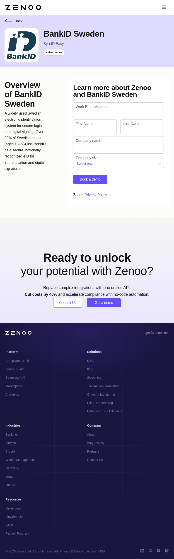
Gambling (12, 468)
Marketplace (14, 386)
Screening (94, 377)
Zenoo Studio (14, 369)
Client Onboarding (100, 403)
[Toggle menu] (164, 7)
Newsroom (13, 508)
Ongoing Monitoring (101, 394)
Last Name (131, 124)
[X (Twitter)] (150, 551)
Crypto (10, 451)
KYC (90, 361)
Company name (88, 141)
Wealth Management (20, 460)
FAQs (9, 525)
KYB (90, 369)
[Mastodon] (167, 551)
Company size (87, 158)
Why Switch (95, 443)
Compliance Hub (17, 361)
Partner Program (17, 533)
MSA (101, 551)
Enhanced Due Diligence (104, 411)
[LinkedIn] (142, 551)
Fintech (10, 443)
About (91, 434)
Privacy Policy (96, 195)
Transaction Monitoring (103, 386)
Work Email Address (92, 107)
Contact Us (68, 303)
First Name (84, 124)
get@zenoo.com (157, 333)
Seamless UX (15, 377)
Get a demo (104, 303)
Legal (9, 476)
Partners (93, 451)
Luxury (10, 485)
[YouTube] (158, 551)
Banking (11, 434)
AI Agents (12, 394)
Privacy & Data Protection (78, 551)
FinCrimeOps (14, 517)
